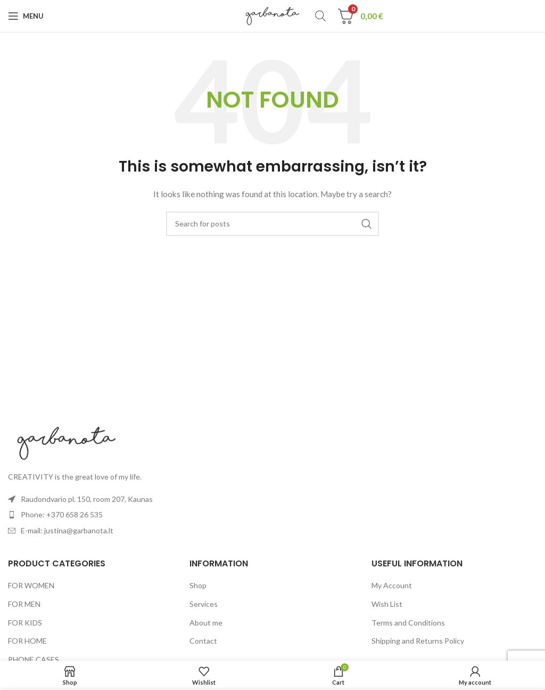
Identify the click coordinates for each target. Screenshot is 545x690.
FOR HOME (27, 640)
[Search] (320, 16)
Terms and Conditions (408, 622)
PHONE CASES (33, 659)
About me (205, 622)
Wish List (386, 603)
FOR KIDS (25, 622)
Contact (203, 640)
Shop (198, 585)
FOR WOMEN (31, 585)
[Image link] (66, 442)
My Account (391, 585)
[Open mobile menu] (26, 16)
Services (203, 603)
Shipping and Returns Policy (417, 640)
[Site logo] (273, 15)
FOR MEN (24, 603)
